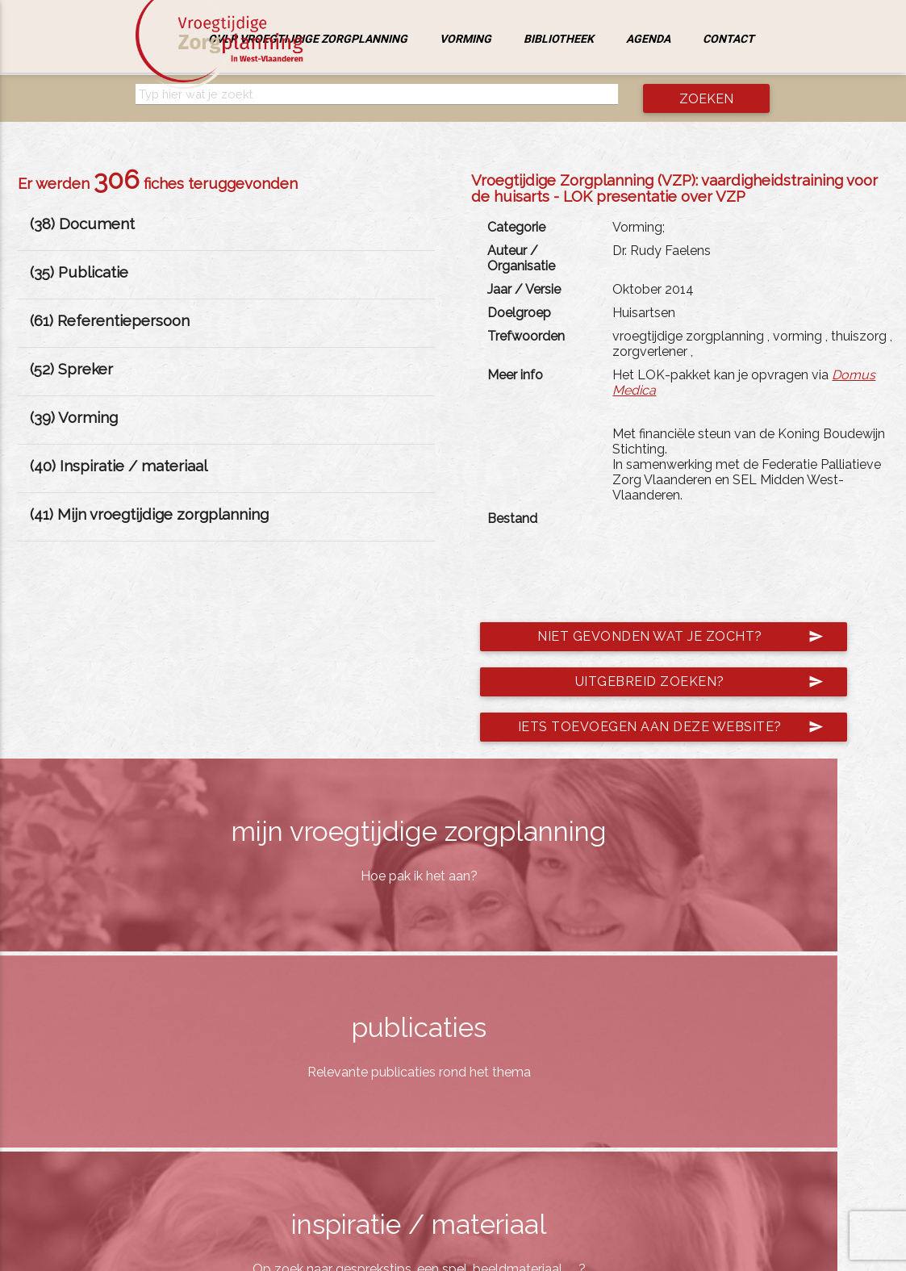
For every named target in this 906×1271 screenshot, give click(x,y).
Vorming (465, 38)
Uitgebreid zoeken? (699, 681)
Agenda (648, 38)
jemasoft (611, 1254)
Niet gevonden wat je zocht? (680, 636)
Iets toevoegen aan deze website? (671, 727)
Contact (728, 38)
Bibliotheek (559, 38)
